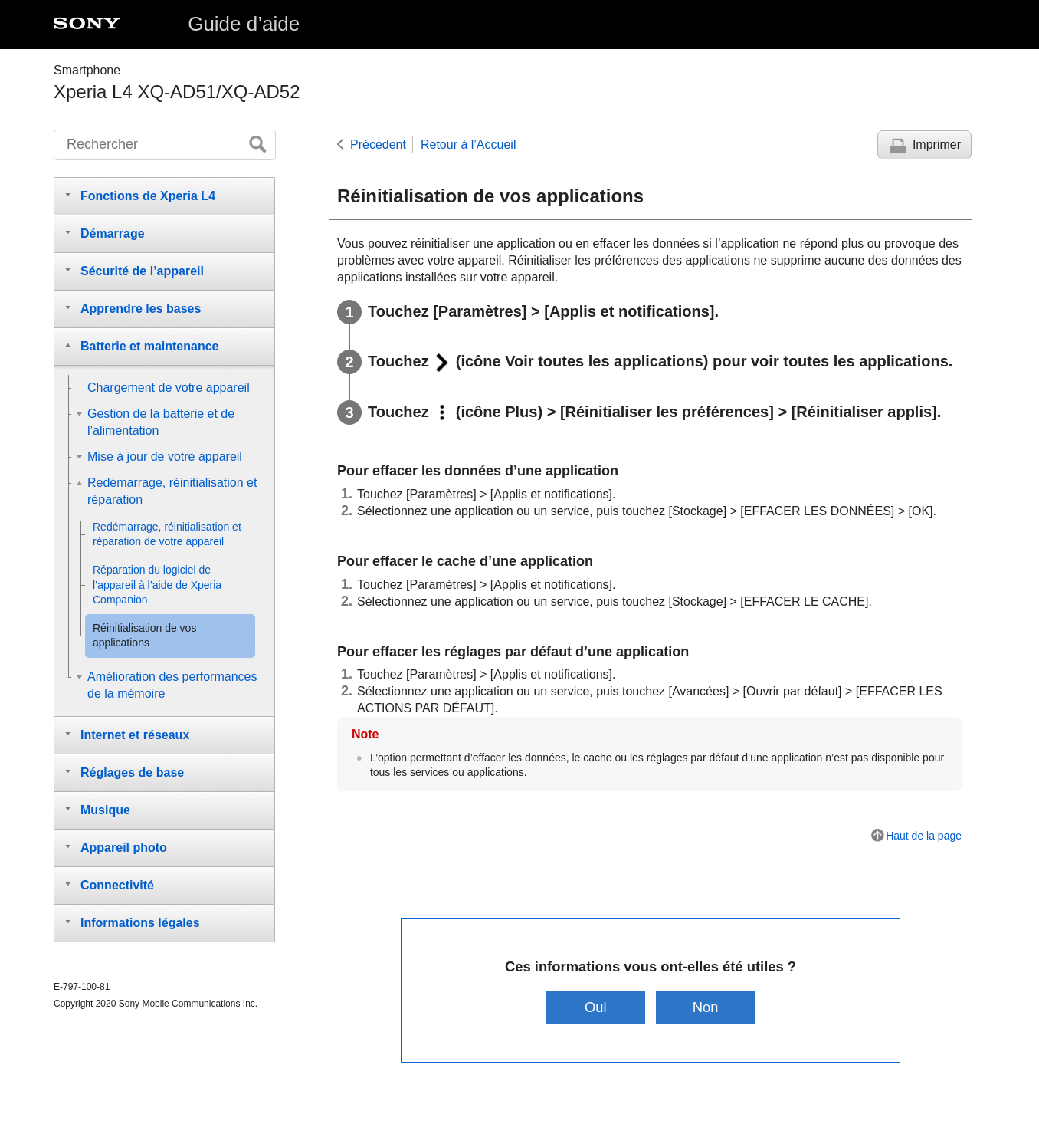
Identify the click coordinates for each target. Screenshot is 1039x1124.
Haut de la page (924, 836)
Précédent (378, 144)
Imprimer (937, 144)
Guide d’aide (244, 23)
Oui (596, 1007)
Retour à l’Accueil (468, 144)
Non (706, 1007)
